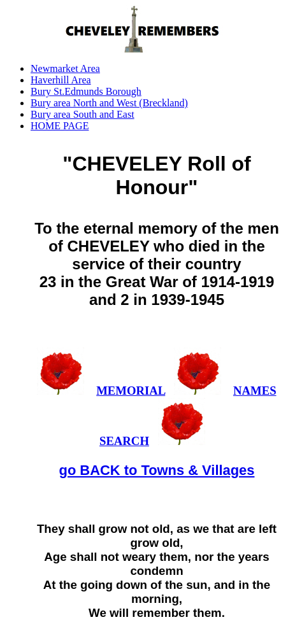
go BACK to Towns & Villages (157, 470)
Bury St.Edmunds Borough (86, 91)
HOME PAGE (60, 125)
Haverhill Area (61, 79)
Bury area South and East (82, 114)
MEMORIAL (130, 390)
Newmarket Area (65, 68)
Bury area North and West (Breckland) (109, 102)
